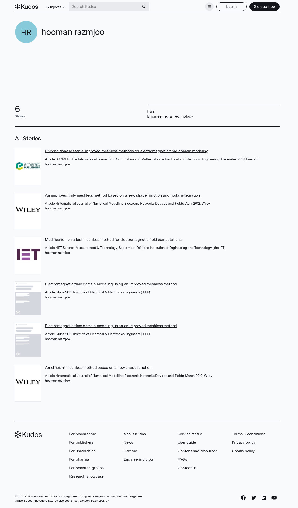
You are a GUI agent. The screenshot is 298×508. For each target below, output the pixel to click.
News (128, 442)
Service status (190, 434)
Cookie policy (243, 451)
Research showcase (86, 476)
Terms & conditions (248, 434)
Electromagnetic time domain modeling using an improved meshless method (111, 284)
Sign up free (264, 6)
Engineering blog (138, 459)
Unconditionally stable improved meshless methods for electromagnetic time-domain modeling (126, 151)
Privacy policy (243, 442)
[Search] (144, 6)
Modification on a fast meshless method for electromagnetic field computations (113, 239)
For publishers (81, 442)
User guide (187, 442)
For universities (82, 451)
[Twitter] (253, 498)
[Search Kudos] (104, 6)
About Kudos (134, 434)
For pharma (79, 459)
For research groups (86, 468)
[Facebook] (243, 498)
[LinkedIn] (264, 498)
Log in (231, 6)
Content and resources (197, 451)
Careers (130, 451)
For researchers (82, 434)
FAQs (182, 459)
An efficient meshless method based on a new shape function (98, 367)
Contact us (187, 468)
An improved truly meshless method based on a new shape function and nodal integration (122, 195)
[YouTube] (274, 498)
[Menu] (209, 6)
